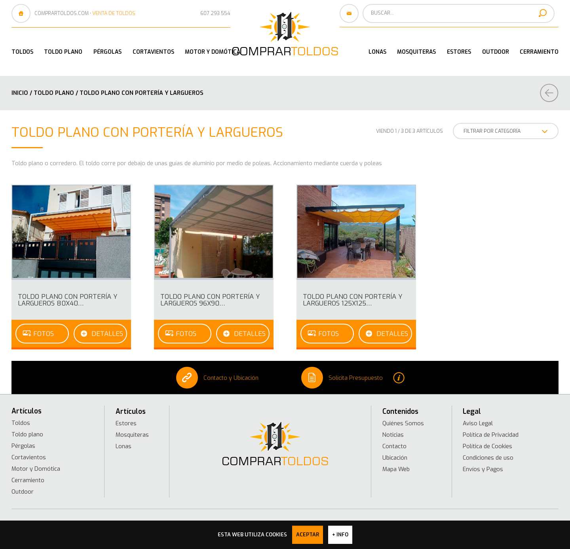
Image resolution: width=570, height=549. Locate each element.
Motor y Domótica (212, 51)
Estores (459, 51)
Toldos (22, 51)
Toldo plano (63, 51)
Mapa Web (396, 469)
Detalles (107, 333)
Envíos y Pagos (483, 469)
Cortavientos (153, 51)
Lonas (377, 51)
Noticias (393, 435)
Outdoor (495, 51)
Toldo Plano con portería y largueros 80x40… (68, 300)
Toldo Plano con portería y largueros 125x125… (353, 300)
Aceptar (307, 534)
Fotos (43, 333)
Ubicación (394, 458)
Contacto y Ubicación (217, 378)
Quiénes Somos (403, 423)
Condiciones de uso (488, 458)
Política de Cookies (487, 446)
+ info (340, 534)
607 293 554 (215, 13)
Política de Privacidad (491, 435)
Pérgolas (107, 51)
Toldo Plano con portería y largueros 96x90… (210, 300)
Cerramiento (539, 51)
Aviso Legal (478, 423)
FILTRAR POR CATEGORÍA (506, 131)
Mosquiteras (416, 51)
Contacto (394, 446)
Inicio (19, 93)
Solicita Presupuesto (353, 378)
